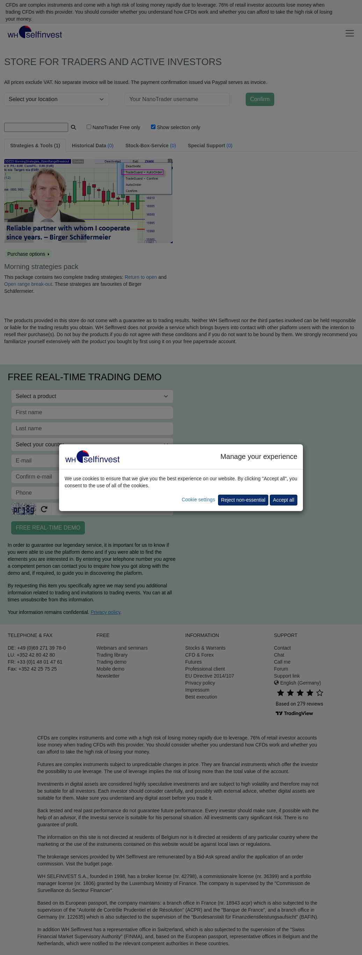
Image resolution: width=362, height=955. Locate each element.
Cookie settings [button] (198, 499)
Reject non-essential (243, 500)
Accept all (283, 500)
